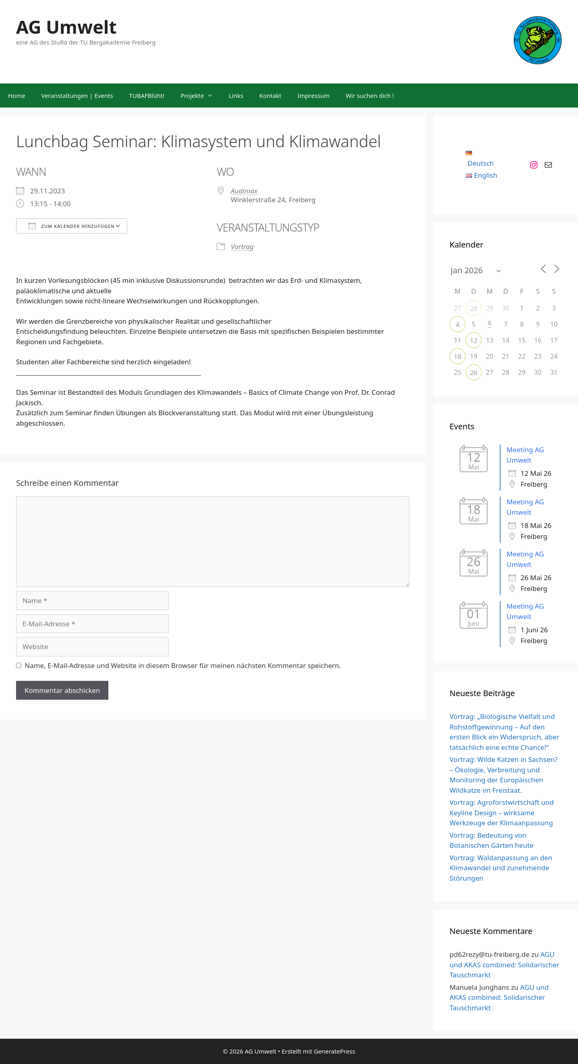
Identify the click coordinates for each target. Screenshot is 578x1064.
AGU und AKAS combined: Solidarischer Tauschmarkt (505, 964)
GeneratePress (334, 1051)
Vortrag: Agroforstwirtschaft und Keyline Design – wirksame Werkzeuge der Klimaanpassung (502, 812)
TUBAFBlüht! (147, 95)
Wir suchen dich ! (370, 95)
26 (473, 372)
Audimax (244, 190)
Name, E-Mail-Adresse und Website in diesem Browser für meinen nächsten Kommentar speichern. (183, 665)
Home (16, 95)
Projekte (201, 95)
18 (457, 356)
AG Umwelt (66, 26)
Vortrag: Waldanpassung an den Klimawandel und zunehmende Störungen (501, 868)
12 (473, 340)
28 (473, 308)
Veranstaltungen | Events (77, 95)
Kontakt (270, 95)
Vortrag (242, 246)
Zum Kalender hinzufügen (71, 225)
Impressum (313, 95)
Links (236, 95)
